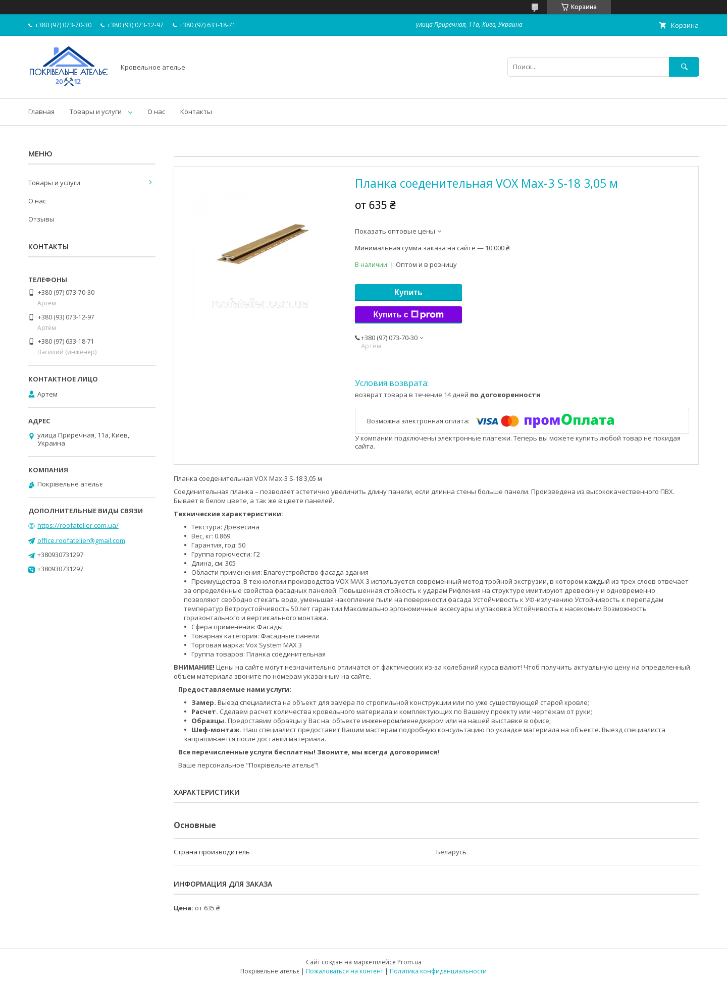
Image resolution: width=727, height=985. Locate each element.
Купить (408, 292)
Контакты (196, 111)
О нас (156, 111)
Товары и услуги (96, 111)
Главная (41, 111)
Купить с (408, 314)
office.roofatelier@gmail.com (81, 540)
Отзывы (41, 219)
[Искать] (684, 67)
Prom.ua (409, 962)
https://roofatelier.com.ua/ (78, 525)
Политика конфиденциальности (438, 971)
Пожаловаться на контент (344, 971)
